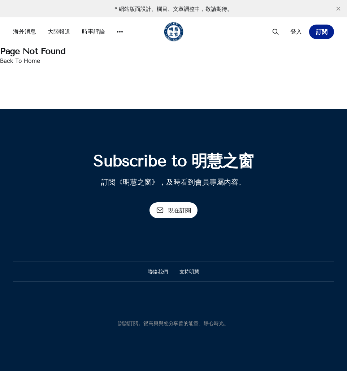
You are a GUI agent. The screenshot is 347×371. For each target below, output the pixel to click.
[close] (338, 8)
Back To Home (20, 60)
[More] (119, 31)
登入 (296, 31)
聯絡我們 (158, 271)
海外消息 (24, 31)
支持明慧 (189, 271)
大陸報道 (59, 31)
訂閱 (322, 31)
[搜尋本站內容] (275, 31)
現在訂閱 (173, 210)
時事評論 (93, 31)
